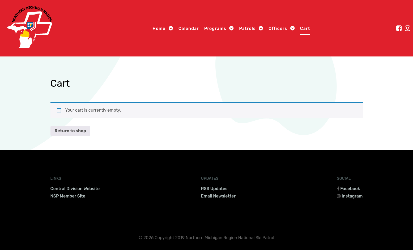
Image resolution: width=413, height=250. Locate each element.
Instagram (352, 196)
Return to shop (70, 130)
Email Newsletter (218, 196)
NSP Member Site (68, 196)
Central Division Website (75, 188)
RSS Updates (214, 188)
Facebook (350, 188)
